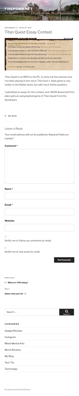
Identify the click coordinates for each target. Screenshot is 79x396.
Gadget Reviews (13, 330)
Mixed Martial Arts (14, 343)
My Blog (12, 116)
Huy (30, 28)
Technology (11, 368)
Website (9, 220)
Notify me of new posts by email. (22, 251)
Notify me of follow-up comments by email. (28, 240)
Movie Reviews (13, 349)
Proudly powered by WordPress (17, 389)
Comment (11, 145)
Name (9, 189)
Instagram (10, 337)
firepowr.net (19, 9)
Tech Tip (9, 362)
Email (9, 204)
